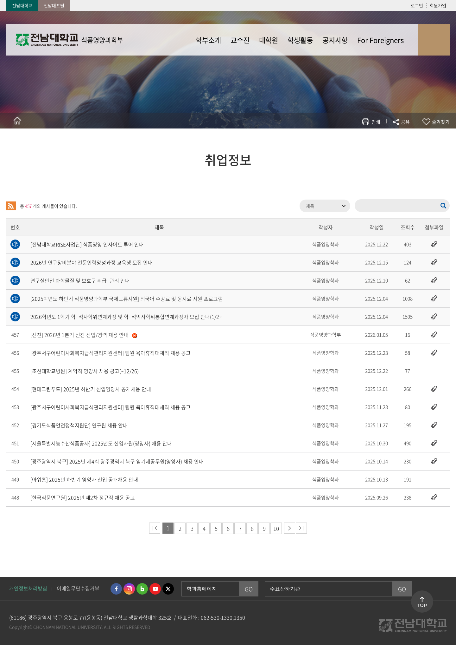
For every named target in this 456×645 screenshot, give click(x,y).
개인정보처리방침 (28, 588)
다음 (289, 528)
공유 (405, 121)
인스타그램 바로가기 (129, 589)
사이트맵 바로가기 (434, 40)
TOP (422, 605)
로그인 (417, 5)
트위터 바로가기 (168, 589)
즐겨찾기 (441, 121)
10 (276, 528)
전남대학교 (22, 5)
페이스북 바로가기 (116, 589)
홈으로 (17, 120)
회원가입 (438, 5)
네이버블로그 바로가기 (142, 589)
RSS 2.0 (11, 205)
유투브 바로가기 (155, 589)
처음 (154, 528)
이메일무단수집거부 (78, 588)
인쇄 (375, 121)
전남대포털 (54, 5)
